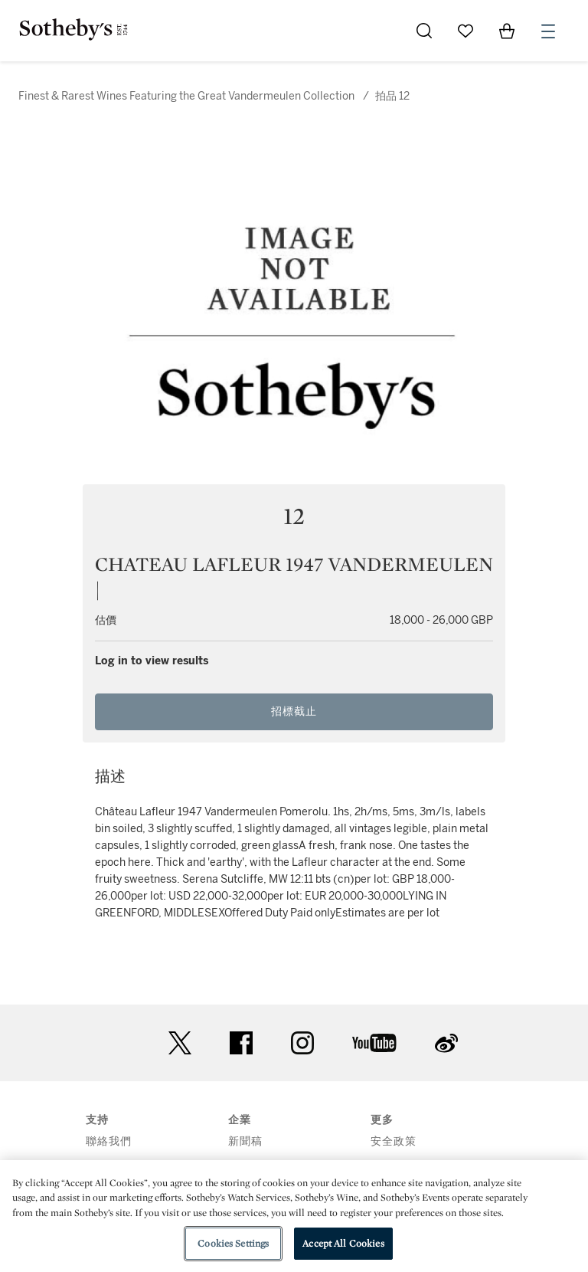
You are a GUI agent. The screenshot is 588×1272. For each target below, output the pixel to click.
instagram (302, 1042)
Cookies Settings (233, 1243)
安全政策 (393, 1141)
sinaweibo (446, 1043)
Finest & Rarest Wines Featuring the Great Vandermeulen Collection (186, 96)
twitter (179, 1043)
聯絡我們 (109, 1141)
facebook (241, 1042)
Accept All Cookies (343, 1243)
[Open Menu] (548, 31)
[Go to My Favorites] (465, 30)
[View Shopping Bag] (507, 30)
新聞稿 (245, 1141)
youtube (374, 1043)
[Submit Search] (424, 30)
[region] (294, 1216)
